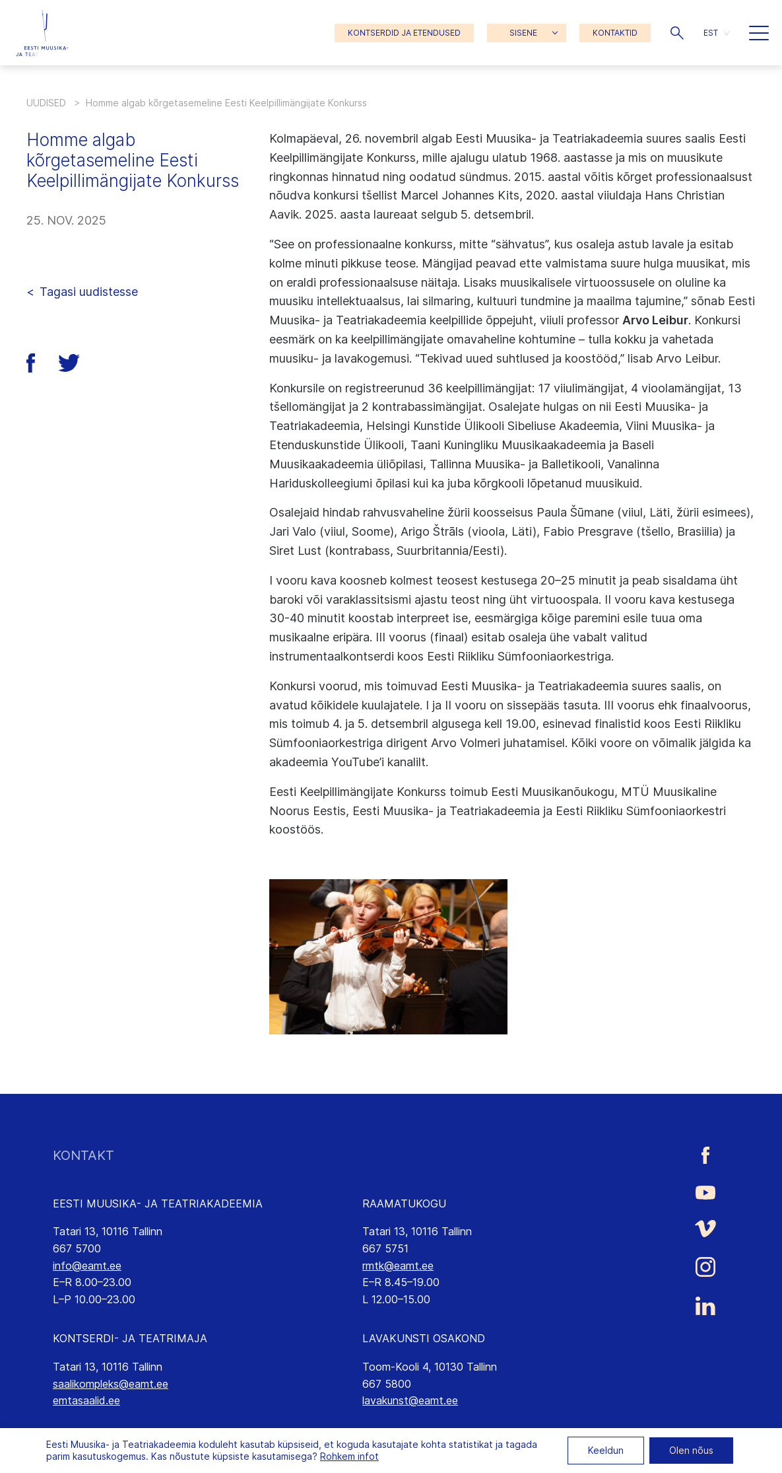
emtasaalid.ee (86, 1400)
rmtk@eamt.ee (398, 1265)
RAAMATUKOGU (404, 1203)
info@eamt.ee (87, 1265)
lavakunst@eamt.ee (410, 1400)
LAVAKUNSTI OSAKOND (423, 1338)
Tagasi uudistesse (89, 292)
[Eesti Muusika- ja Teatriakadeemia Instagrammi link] (705, 1267)
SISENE (523, 33)
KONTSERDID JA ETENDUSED (404, 33)
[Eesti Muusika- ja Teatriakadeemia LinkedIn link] (705, 1306)
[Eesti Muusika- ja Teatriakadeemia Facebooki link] (705, 1156)
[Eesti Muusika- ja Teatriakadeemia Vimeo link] (705, 1228)
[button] (677, 33)
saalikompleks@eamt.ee (110, 1383)
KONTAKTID (615, 33)
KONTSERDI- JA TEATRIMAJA (130, 1338)
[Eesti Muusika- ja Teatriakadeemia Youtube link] (705, 1192)
